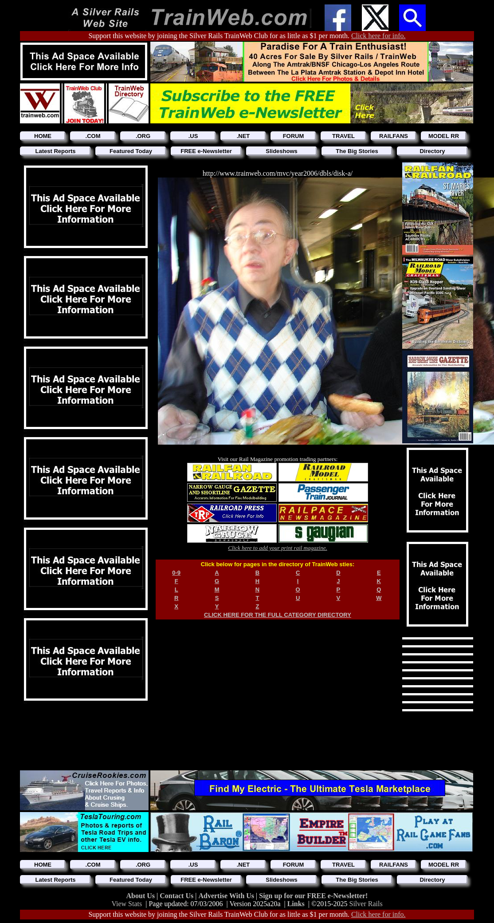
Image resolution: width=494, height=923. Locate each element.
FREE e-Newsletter (206, 151)
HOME (42, 136)
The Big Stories (357, 151)
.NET (243, 136)
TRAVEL (343, 136)
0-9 (176, 572)
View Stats (126, 903)
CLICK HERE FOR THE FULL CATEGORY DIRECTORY (277, 614)
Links (296, 903)
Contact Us (177, 895)
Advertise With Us (227, 895)
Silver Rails (366, 903)
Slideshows (282, 151)
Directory (432, 151)
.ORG (143, 136)
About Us (141, 895)
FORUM (293, 136)
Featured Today (131, 151)
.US (193, 136)
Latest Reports (55, 151)
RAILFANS (393, 136)
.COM (93, 136)
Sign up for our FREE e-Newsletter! (313, 895)
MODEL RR (443, 136)
